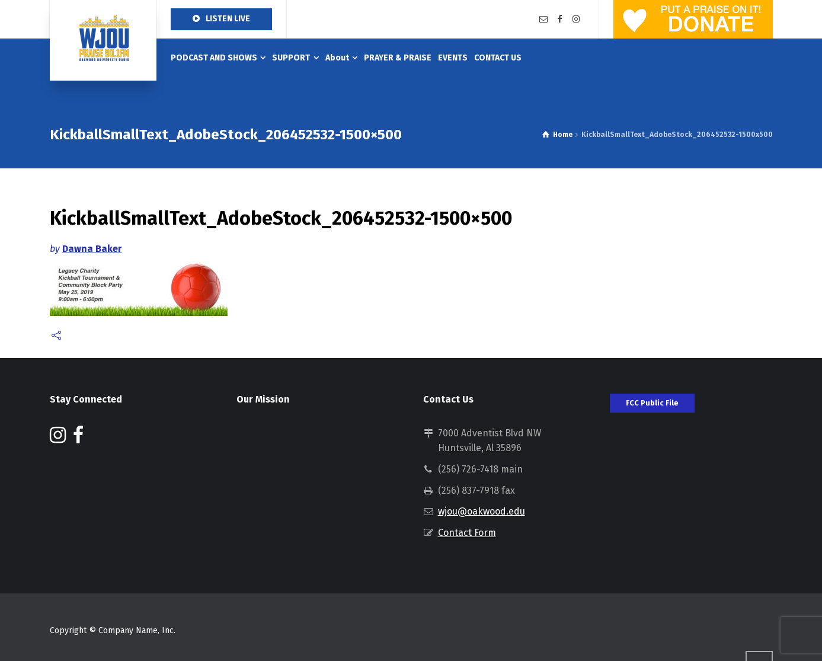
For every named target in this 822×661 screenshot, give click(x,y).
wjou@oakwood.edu (481, 511)
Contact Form (467, 532)
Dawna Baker (92, 248)
